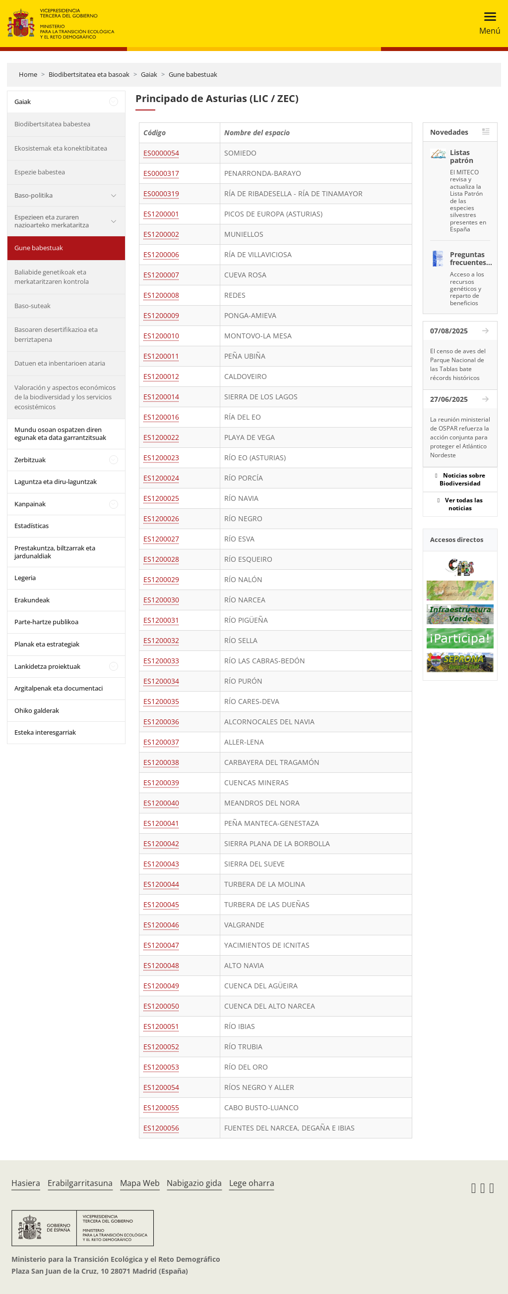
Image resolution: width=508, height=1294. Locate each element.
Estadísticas (31, 525)
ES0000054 (161, 153)
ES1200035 (161, 701)
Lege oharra (251, 1183)
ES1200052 (161, 1046)
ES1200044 (161, 884)
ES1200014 (161, 396)
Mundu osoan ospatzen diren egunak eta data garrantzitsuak (60, 433)
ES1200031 (161, 620)
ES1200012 (161, 376)
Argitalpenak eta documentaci (58, 688)
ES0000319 (161, 193)
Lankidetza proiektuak (47, 666)
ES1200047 (161, 945)
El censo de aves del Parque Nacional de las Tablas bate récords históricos (458, 364)
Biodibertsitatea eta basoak (89, 74)
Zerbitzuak (30, 459)
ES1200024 (161, 478)
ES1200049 (161, 985)
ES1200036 (161, 721)
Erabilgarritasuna (80, 1183)
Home (28, 74)
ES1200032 (161, 640)
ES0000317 (161, 173)
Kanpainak (30, 503)
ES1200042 (161, 843)
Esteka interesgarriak (45, 732)
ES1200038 (161, 762)
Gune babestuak (193, 74)
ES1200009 (161, 315)
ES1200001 (161, 213)
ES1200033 (161, 660)
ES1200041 (161, 823)
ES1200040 (161, 803)
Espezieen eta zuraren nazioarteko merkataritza (51, 221)
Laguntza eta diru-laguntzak (55, 481)
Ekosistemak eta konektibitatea (60, 148)
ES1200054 (161, 1087)
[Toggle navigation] (487, 23)
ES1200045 (161, 904)
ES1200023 (161, 457)
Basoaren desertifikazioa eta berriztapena (56, 334)
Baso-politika (33, 195)
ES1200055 (161, 1107)
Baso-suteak (32, 305)
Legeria (25, 577)
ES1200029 (161, 579)
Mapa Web (140, 1183)
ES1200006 (161, 254)
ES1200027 (161, 538)
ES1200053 (161, 1067)
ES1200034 (161, 681)
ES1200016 (161, 417)
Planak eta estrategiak (46, 644)
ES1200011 (161, 356)
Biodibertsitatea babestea (52, 123)
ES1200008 (161, 295)
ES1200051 (161, 1026)
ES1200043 (161, 863)
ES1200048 (161, 965)
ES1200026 (161, 518)
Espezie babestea (39, 171)
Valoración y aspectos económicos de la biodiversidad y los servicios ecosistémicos (65, 397)
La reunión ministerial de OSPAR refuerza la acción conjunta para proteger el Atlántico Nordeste (460, 437)
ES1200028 (161, 559)
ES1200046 (161, 924)
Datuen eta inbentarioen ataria (59, 363)
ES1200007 (161, 274)
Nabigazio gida (194, 1183)
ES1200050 (161, 1006)
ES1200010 (161, 335)
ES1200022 (161, 437)
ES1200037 (161, 742)
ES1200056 (161, 1127)
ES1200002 (161, 234)
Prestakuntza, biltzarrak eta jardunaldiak (54, 551)
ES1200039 (161, 782)
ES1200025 (161, 498)
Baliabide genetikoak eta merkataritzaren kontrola (51, 277)
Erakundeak (32, 599)
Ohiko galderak (36, 710)
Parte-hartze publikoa (46, 621)
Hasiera (25, 1183)
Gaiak (149, 74)
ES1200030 (161, 599)
